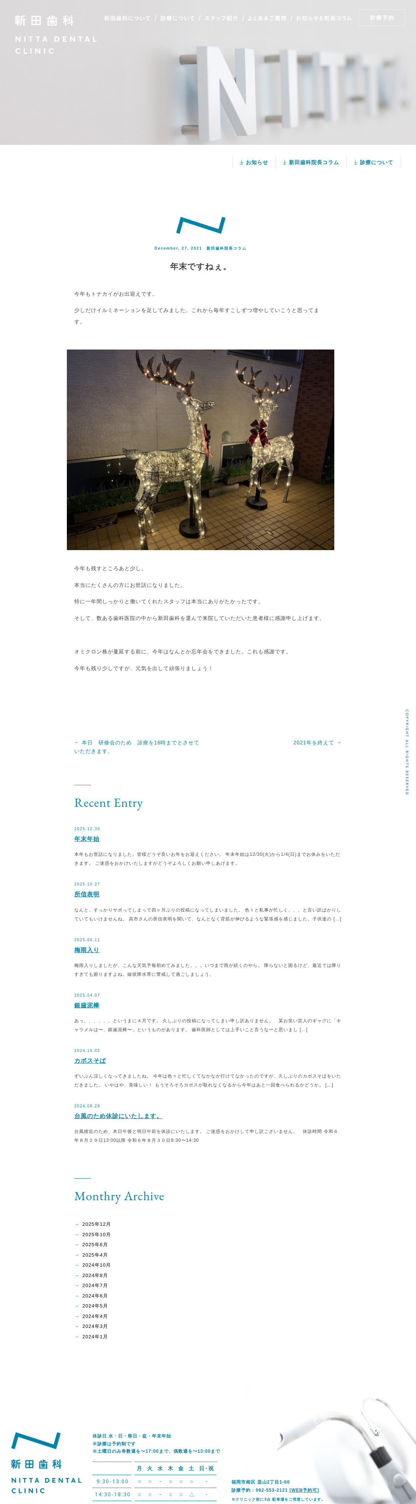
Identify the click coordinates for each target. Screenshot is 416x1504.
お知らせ (257, 162)
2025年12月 (96, 1224)
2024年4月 (95, 1316)
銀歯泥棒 (87, 1005)
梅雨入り (87, 950)
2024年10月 (96, 1265)
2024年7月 (95, 1285)
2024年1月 (95, 1336)
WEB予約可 (304, 1490)
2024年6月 (95, 1296)
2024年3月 (95, 1326)
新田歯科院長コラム (314, 162)
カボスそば (90, 1061)
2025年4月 (95, 1255)
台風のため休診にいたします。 (118, 1116)
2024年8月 (95, 1275)
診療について (376, 162)
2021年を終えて (317, 742)
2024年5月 (95, 1306)
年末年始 (87, 839)
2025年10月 (96, 1234)
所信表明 (87, 894)
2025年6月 (95, 1244)
